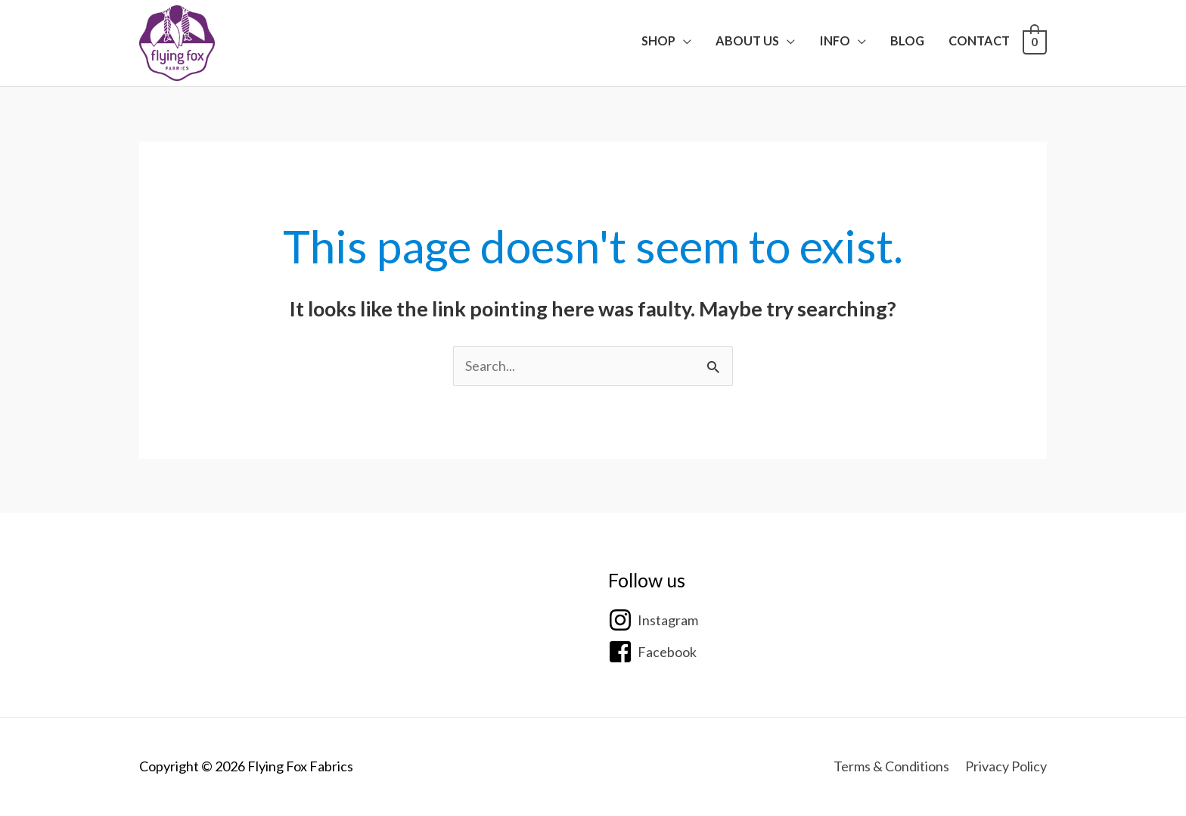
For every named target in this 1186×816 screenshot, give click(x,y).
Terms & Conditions (891, 766)
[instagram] (653, 620)
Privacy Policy (1006, 766)
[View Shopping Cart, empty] (1035, 41)
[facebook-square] (652, 652)
